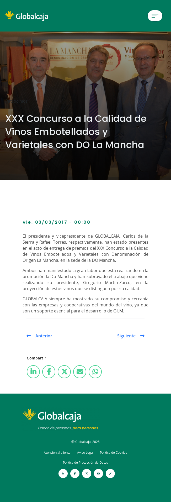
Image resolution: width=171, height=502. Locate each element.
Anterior (43, 336)
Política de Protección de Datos (85, 462)
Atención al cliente (57, 452)
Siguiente (126, 336)
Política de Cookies (113, 452)
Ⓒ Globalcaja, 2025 (85, 442)
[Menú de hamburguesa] (155, 16)
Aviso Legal (85, 452)
